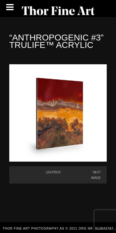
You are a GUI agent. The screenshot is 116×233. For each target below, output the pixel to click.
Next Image (96, 175)
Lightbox (53, 172)
